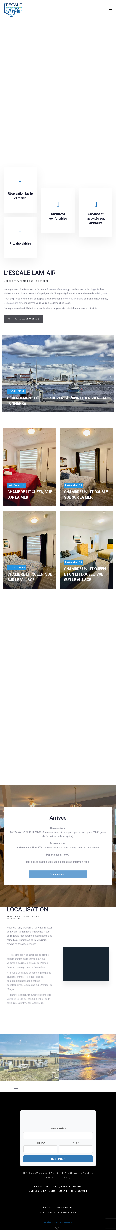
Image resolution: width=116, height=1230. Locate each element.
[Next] (16, 1088)
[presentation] (46, 1119)
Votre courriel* (58, 1128)
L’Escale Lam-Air (13, 305)
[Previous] (5, 1088)
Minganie (94, 291)
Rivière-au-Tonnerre (56, 291)
